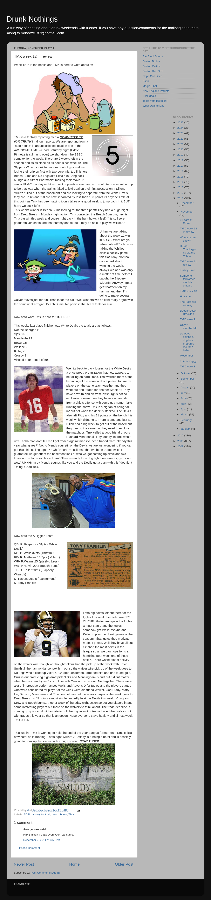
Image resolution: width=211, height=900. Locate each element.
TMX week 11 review (188, 263)
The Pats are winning (188, 303)
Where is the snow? (188, 239)
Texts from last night (155, 100)
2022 (180, 138)
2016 (180, 171)
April (184, 409)
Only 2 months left (188, 326)
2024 (180, 127)
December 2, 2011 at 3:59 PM (41, 840)
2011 (180, 198)
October (186, 373)
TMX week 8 (187, 366)
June (184, 398)
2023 (180, 133)
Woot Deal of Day (153, 105)
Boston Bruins (151, 61)
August (185, 387)
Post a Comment (29, 848)
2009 (180, 441)
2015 (180, 176)
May (184, 403)
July (183, 392)
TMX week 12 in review (188, 230)
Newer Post (24, 864)
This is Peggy (188, 361)
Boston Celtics (151, 66)
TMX (71, 814)
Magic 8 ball (150, 86)
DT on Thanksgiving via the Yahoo (188, 251)
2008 (180, 446)
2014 (180, 182)
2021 (180, 144)
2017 (180, 165)
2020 (180, 149)
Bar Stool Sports (153, 56)
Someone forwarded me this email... (187, 280)
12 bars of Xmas (186, 221)
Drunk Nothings (32, 19)
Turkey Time (187, 270)
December (187, 203)
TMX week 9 (187, 319)
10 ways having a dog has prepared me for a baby (187, 342)
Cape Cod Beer (152, 76)
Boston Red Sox (153, 71)
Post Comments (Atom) (45, 872)
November (187, 211)
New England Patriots (156, 90)
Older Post (124, 864)
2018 (180, 160)
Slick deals (149, 95)
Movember (186, 355)
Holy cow (185, 296)
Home (74, 864)
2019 (180, 154)
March (185, 414)
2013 (180, 187)
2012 (180, 192)
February (186, 420)
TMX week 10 (188, 291)
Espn (146, 81)
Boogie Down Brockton (188, 312)
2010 (180, 435)
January (186, 428)
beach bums (59, 814)
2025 (180, 122)
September (187, 378)
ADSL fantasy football (37, 814)
